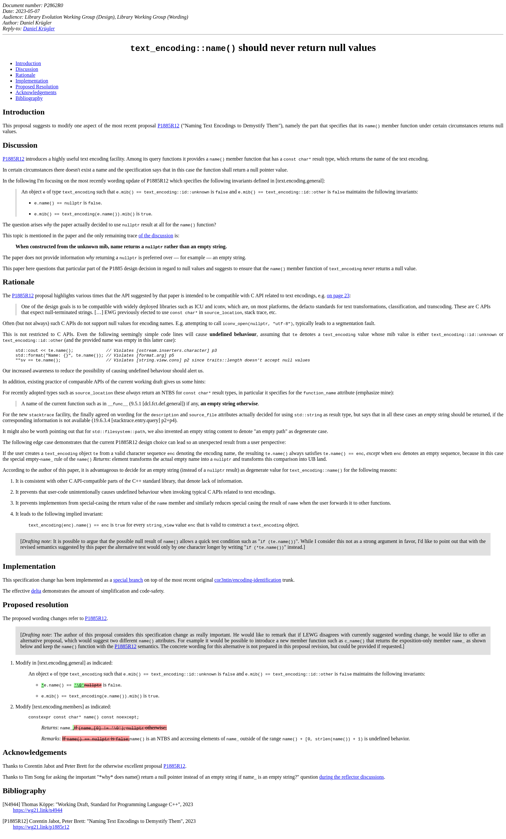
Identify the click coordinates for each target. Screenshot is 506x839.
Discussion (26, 69)
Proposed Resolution (36, 86)
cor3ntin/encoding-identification (247, 583)
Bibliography (29, 98)
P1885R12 (168, 125)
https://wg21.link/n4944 (37, 814)
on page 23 (338, 295)
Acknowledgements (35, 92)
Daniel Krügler (39, 28)
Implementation (31, 81)
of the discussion (155, 235)
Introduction (28, 63)
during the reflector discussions (351, 781)
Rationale (25, 75)
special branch (128, 583)
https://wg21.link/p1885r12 (41, 831)
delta (36, 594)
